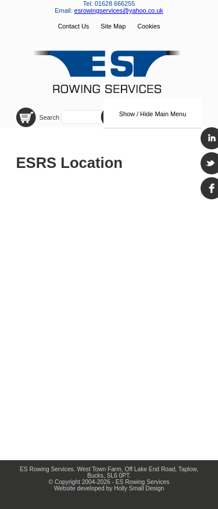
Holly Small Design (139, 488)
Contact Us (73, 26)
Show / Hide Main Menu (152, 113)
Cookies (148, 26)
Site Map (113, 26)
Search (50, 117)
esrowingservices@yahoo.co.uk (118, 10)
